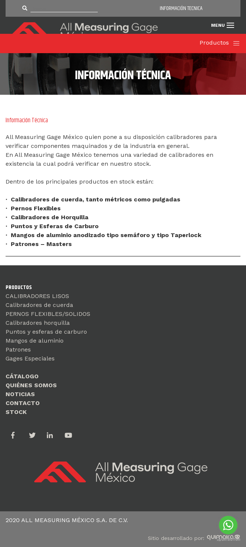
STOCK (16, 411)
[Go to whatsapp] (228, 525)
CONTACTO (23, 403)
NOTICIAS (20, 394)
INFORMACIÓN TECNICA (181, 8)
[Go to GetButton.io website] (228, 539)
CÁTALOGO (22, 376)
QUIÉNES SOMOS (31, 385)
